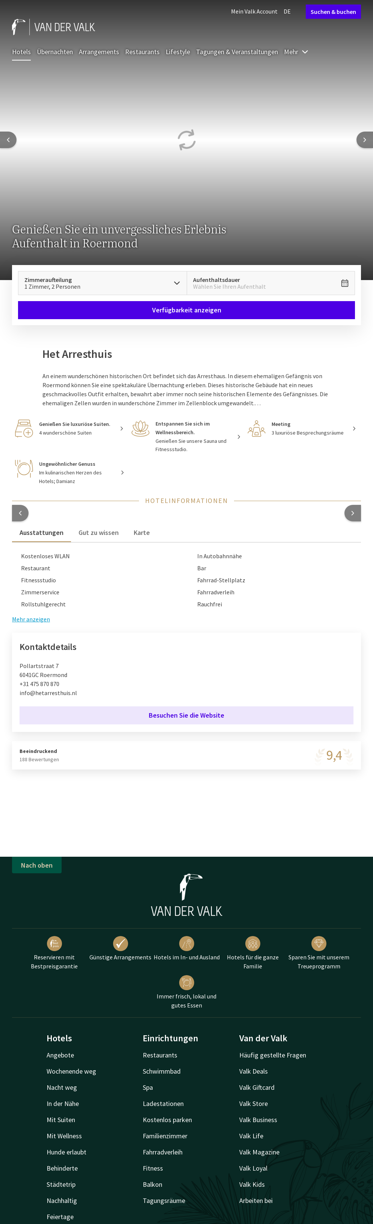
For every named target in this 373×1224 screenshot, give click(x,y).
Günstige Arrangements (120, 948)
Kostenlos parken (167, 1119)
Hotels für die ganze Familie (253, 953)
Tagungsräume (164, 1200)
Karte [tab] (142, 532)
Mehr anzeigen (31, 619)
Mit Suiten (61, 1119)
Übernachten (55, 51)
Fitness (153, 1168)
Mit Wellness (64, 1136)
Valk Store (253, 1103)
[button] (20, 513)
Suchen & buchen (333, 11)
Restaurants (142, 51)
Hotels (21, 51)
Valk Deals (253, 1071)
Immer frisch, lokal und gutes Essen (186, 992)
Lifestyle (178, 51)
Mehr (296, 51)
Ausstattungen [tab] (41, 532)
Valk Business (258, 1119)
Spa (148, 1087)
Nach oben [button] (37, 865)
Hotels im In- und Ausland (187, 948)
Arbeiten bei (256, 1200)
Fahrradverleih (163, 1152)
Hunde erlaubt (66, 1152)
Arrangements (99, 51)
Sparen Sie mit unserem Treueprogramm (318, 953)
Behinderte (62, 1168)
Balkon (152, 1184)
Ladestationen (163, 1103)
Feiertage (60, 1216)
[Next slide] (364, 140)
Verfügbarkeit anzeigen (186, 310)
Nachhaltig (62, 1200)
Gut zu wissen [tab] (99, 532)
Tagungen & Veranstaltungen (237, 51)
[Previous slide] (8, 140)
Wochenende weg (71, 1071)
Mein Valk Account (254, 11)
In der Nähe (63, 1103)
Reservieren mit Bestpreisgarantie (54, 953)
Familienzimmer (165, 1136)
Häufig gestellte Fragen (272, 1055)
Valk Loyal (253, 1168)
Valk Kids (252, 1184)
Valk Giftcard (257, 1087)
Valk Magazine (259, 1152)
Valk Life (251, 1136)
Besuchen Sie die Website (186, 715)
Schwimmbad (162, 1071)
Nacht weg (62, 1087)
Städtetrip (61, 1184)
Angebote (60, 1055)
